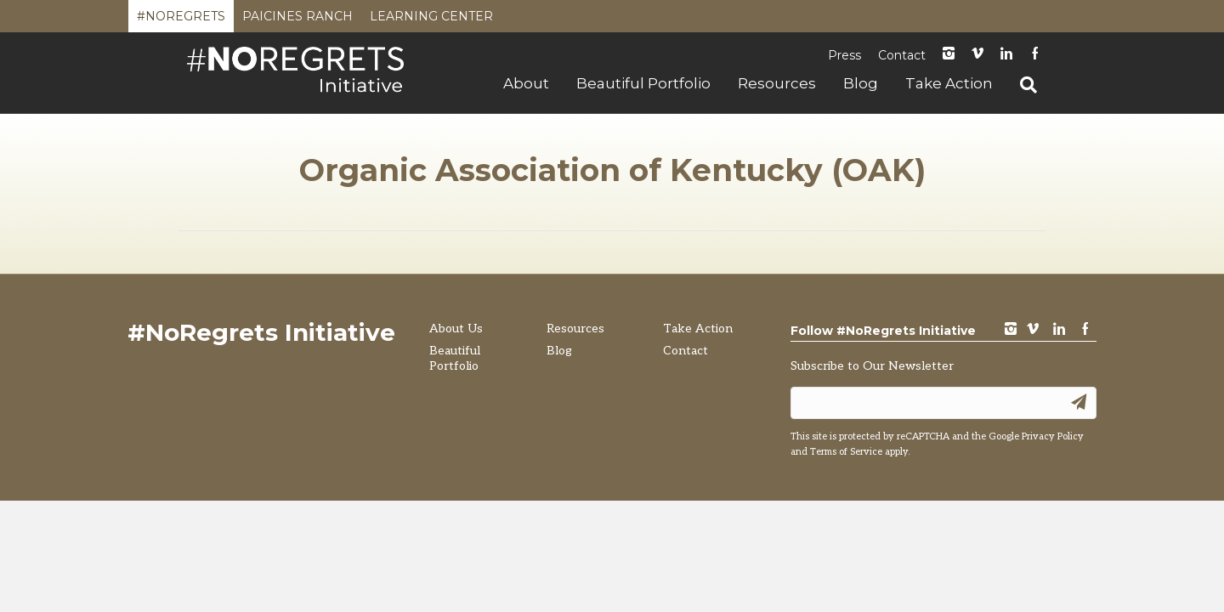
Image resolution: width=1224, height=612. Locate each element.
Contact (902, 55)
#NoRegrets (181, 20)
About (526, 83)
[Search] (1021, 85)
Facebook (1035, 55)
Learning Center (431, 20)
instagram (949, 55)
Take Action (949, 83)
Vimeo (977, 55)
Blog (860, 83)
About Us (456, 328)
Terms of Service (846, 451)
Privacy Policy (1053, 436)
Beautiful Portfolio (643, 83)
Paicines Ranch (297, 20)
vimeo (1033, 330)
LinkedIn (1006, 55)
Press (844, 55)
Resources (777, 83)
